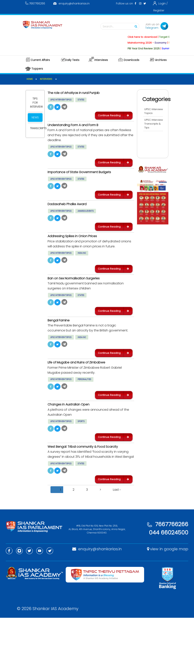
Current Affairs (40, 60)
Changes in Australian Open (74, 440)
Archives (161, 60)
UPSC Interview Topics (150, 113)
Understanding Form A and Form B (80, 130)
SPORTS (81, 457)
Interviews (101, 60)
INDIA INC (82, 272)
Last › (116, 537)
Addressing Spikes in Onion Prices (78, 255)
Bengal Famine (62, 347)
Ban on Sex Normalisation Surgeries (80, 301)
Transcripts (36, 128)
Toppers (37, 69)
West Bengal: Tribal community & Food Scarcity (83, 489)
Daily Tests (72, 60)
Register (158, 10)
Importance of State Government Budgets (87, 182)
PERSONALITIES (84, 411)
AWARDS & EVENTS (86, 225)
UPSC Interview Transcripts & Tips (153, 129)
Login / (163, 3)
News (35, 117)
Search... (121, 26)
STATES (81, 101)
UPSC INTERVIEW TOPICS (60, 101)
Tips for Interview (36, 103)
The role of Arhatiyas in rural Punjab (80, 94)
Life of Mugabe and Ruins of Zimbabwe (83, 394)
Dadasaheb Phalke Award (72, 218)
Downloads (131, 60)
